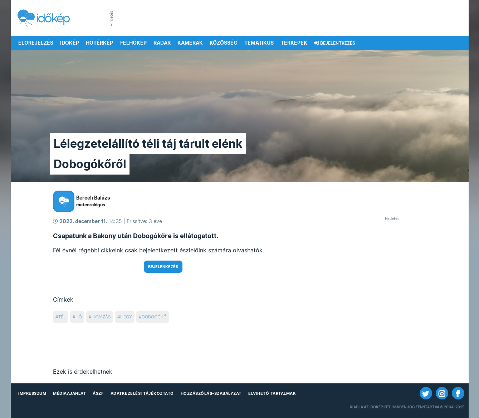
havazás (101, 316)
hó (78, 316)
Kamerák (190, 43)
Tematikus (259, 43)
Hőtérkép (99, 43)
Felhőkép (133, 43)
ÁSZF (98, 393)
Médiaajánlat (69, 393)
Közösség (224, 43)
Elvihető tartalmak (272, 393)
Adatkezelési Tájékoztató (142, 393)
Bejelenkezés (163, 266)
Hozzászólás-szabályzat (211, 393)
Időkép (69, 43)
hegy (126, 316)
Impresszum (32, 393)
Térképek (294, 43)
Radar (162, 43)
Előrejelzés (35, 43)
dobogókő (154, 316)
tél (62, 316)
